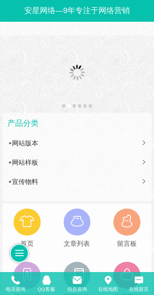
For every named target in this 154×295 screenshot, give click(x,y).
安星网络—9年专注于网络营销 (77, 10)
